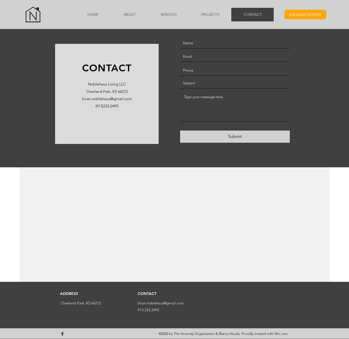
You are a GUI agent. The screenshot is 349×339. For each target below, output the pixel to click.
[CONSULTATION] (305, 14)
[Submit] (235, 137)
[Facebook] (62, 333)
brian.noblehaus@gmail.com (107, 98)
